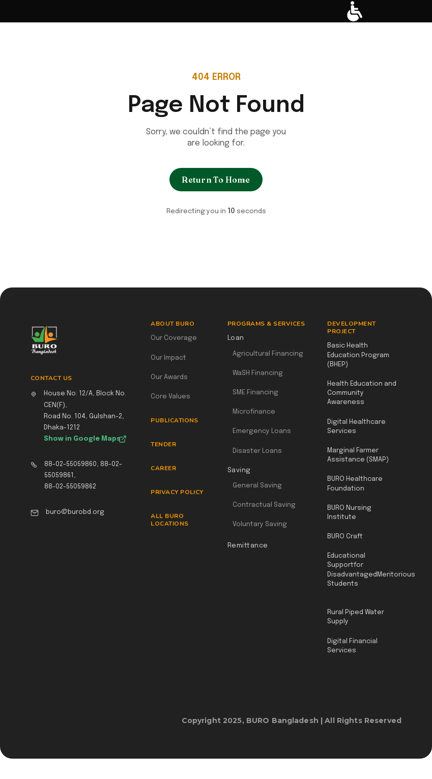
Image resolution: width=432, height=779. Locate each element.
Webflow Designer (397, 725)
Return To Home (216, 180)
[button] (13, 11)
